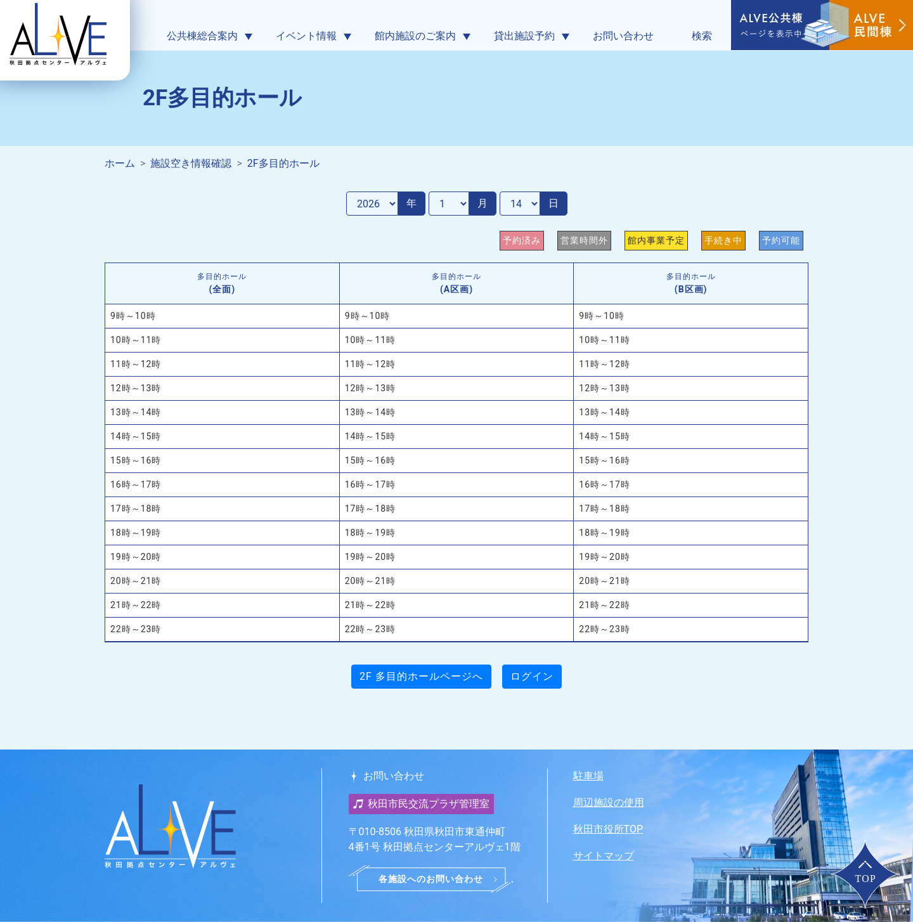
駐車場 (588, 776)
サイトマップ (603, 856)
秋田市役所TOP (608, 829)
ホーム (120, 163)
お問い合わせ (623, 36)
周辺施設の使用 (608, 802)
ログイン (532, 676)
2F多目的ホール (283, 163)
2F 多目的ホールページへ (421, 676)
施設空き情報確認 (190, 163)
